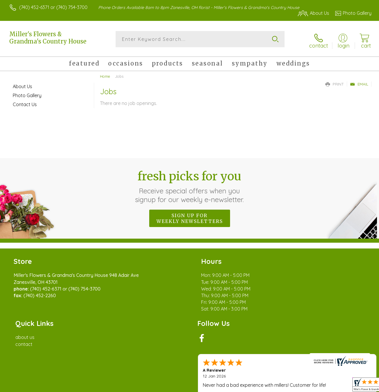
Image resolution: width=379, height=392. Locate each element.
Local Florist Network (319, 386)
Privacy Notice (277, 386)
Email (359, 81)
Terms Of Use (243, 386)
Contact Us (25, 102)
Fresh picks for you (190, 184)
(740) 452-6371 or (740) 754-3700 (53, 7)
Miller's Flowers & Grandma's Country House (47, 37)
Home (105, 74)
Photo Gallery (27, 93)
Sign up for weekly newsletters (189, 216)
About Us (22, 84)
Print (334, 81)
